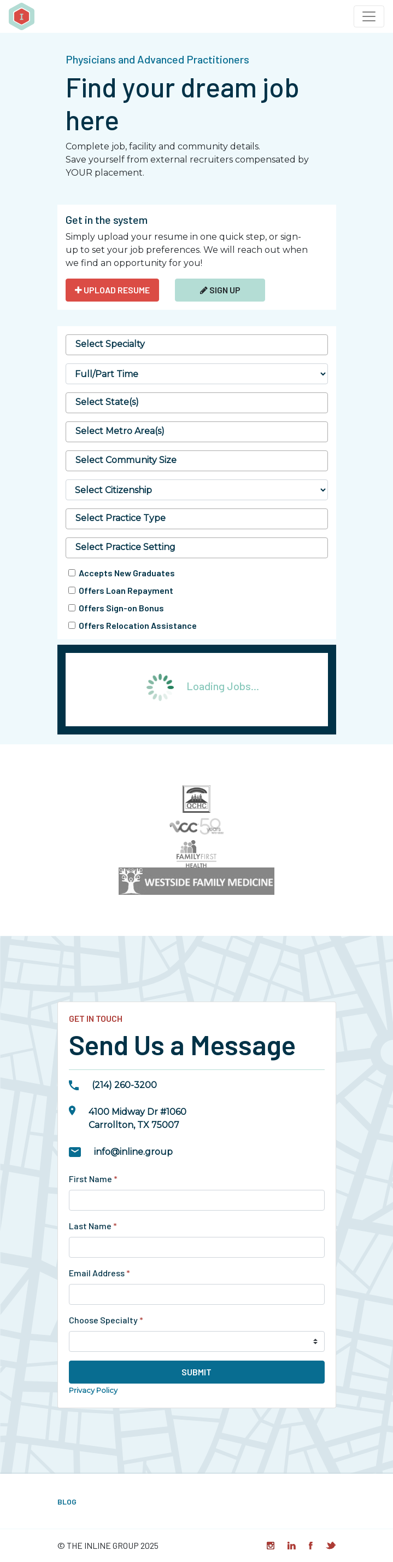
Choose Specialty (106, 1320)
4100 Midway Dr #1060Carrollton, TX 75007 (137, 1118)
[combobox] (197, 344)
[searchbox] (197, 344)
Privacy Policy (93, 1390)
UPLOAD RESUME (112, 290)
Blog (67, 1501)
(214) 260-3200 (124, 1085)
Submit (196, 1372)
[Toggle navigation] (369, 16)
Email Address (99, 1273)
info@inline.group (133, 1152)
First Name (93, 1178)
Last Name (93, 1225)
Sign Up (220, 290)
